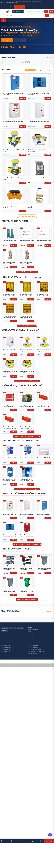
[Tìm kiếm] (46, 11)
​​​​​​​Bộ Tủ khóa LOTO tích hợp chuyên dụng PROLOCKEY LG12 (26, 318)
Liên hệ (29, 637)
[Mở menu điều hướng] (3, 11)
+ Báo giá (22, 98)
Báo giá (13, 245)
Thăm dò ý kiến (31, 639)
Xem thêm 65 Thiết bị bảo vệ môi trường (27, 599)
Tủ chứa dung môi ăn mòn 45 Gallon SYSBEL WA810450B (13, 94)
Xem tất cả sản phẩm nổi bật (27, 216)
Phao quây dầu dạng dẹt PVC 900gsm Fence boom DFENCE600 (9, 406)
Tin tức (29, 631)
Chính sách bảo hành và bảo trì (35, 649)
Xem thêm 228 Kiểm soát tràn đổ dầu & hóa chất (27, 381)
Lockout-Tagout (37, 277)
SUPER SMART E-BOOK (33, 629)
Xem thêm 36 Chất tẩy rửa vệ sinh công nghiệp (27, 489)
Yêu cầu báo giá (20, 40)
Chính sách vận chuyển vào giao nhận (36, 651)
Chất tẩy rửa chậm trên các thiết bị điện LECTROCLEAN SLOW (26, 481)
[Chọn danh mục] (18, 11)
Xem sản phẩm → (7, 40)
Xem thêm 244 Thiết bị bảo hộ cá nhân (27, 272)
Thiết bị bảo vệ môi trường (16, 549)
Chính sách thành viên (33, 645)
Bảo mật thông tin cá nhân (34, 653)
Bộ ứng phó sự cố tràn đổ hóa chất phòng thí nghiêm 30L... (38, 150)
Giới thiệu (30, 633)
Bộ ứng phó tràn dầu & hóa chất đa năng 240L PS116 (13, 178)
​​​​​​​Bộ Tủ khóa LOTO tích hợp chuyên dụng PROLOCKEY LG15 (9, 296)
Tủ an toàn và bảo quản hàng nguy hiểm (24, 493)
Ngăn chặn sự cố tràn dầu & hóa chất (22, 385)
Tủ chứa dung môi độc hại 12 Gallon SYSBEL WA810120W (13, 122)
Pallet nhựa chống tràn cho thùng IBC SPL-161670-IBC (13, 206)
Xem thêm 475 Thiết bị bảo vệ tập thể (27, 325)
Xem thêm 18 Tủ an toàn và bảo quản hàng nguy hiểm (27, 544)
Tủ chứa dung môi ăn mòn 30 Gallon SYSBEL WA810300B (38, 94)
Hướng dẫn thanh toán (6, 647)
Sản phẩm (6, 70)
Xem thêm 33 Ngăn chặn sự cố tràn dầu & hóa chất (27, 436)
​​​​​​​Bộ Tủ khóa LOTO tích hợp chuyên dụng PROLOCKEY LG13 (43, 296)
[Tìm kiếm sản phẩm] (32, 11)
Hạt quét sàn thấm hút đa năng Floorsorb (37, 177)
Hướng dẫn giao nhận (6, 649)
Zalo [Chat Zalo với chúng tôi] (11, 7)
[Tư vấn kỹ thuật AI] (50, 835)
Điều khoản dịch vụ (5, 651)
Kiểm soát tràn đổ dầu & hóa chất (20, 330)
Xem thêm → (50, 611)
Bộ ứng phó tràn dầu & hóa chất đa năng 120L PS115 (13, 150)
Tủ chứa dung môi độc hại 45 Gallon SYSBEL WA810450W (38, 122)
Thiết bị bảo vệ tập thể (14, 277)
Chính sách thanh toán (33, 647)
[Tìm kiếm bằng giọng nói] (42, 11)
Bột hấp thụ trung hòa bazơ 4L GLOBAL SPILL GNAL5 (38, 206)
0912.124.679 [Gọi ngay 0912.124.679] (5, 7)
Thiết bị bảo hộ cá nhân (15, 221)
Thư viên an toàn (32, 641)
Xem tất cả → (50, 57)
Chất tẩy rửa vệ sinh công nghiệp (20, 441)
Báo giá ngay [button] (19, 7)
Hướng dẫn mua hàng (6, 645)
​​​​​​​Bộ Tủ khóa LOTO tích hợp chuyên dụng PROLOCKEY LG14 (26, 296)
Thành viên (30, 635)
